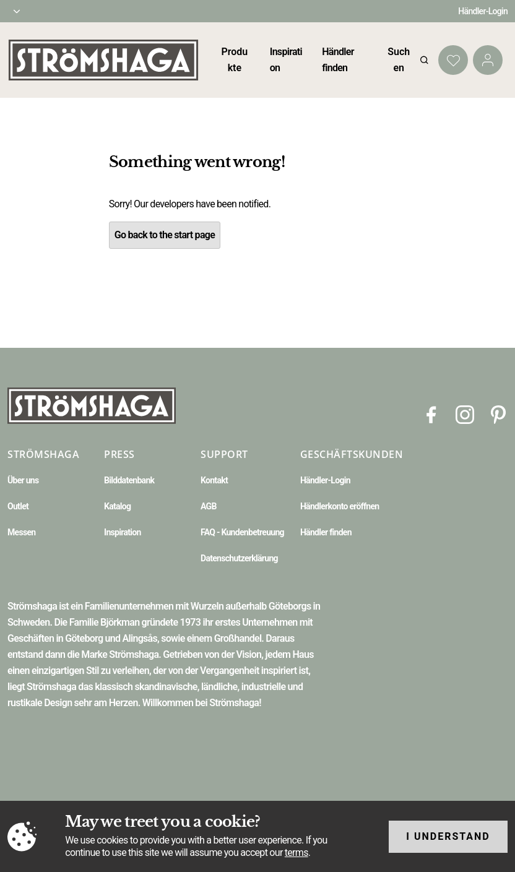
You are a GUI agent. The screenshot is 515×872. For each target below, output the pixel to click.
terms (296, 852)
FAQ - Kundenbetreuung (242, 532)
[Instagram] (465, 414)
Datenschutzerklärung (239, 558)
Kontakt (214, 480)
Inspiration (122, 532)
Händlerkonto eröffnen (339, 506)
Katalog (117, 506)
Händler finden (326, 532)
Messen (21, 532)
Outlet (17, 506)
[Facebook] (431, 414)
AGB (209, 506)
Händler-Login (483, 11)
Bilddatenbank (129, 480)
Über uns (22, 480)
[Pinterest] (498, 414)
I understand (448, 836)
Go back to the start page (165, 235)
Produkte (234, 60)
